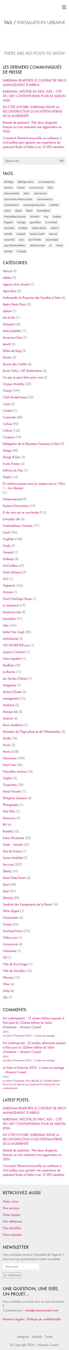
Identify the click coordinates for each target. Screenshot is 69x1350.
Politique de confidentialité (44, 1319)
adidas (7, 278)
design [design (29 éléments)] (18, 210)
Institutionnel (10, 639)
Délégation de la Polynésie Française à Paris (31, 444)
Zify (5, 997)
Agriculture (10, 291)
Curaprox (9, 437)
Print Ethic (9, 811)
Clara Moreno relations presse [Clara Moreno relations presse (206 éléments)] (18, 199)
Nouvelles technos (14, 772)
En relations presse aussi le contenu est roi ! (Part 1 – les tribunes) (34, 486)
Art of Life (9, 318)
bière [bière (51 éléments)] (50, 187)
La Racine (9, 672)
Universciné (10, 944)
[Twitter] (49, 1337)
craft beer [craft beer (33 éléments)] (54, 205)
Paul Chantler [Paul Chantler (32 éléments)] (35, 239)
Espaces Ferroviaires (16, 506)
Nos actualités (12, 1228)
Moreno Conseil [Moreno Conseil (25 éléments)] (37, 234)
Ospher (7, 778)
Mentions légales (14, 1319)
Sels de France (12, 851)
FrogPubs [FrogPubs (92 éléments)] (8, 222)
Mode (7, 738)
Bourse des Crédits (15, 364)
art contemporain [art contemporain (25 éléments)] (46, 181)
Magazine (9, 685)
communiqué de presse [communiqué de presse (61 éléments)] (34, 205)
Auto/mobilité (11, 331)
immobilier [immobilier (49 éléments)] (9, 228)
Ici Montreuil (11, 605)
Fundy (6, 546)
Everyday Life (11, 519)
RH (5, 825)
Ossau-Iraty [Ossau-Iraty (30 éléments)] (9, 239)
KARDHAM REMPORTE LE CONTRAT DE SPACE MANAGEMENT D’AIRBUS (34, 83)
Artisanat (8, 324)
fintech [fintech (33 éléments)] (29, 210)
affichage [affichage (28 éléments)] (8, 181)
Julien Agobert (12, 659)
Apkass (7, 311)
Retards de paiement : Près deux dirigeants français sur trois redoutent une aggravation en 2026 (32, 127)
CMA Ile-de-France (15, 397)
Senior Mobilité (13, 858)
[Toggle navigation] (64, 7)
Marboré (8, 705)
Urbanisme (9, 951)
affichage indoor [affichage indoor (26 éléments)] (25, 181)
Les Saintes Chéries (15, 679)
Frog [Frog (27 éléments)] (46, 216)
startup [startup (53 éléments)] (59, 245)
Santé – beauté (12, 845)
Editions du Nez (13, 470)
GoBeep (8, 559)
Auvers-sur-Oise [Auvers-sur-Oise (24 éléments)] (36, 187)
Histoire (8, 592)
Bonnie (7, 357)
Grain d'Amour (12, 572)
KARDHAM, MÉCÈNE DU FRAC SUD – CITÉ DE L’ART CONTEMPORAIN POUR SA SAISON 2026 (34, 96)
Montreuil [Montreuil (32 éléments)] (21, 234)
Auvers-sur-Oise (12, 338)
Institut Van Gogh (13, 632)
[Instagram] (23, 1337)
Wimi (6, 984)
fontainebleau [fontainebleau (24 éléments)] (43, 210)
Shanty (7, 871)
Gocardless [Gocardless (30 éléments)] (35, 222)
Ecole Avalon (11, 464)
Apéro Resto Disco (14, 304)
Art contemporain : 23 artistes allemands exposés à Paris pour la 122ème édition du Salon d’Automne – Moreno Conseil (34, 1047)
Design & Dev (11, 457)
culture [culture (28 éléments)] (7, 210)
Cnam (6, 404)
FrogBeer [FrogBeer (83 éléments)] (57, 216)
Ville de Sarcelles (14, 971)
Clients (7, 391)
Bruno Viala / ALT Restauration (22, 371)
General (8, 552)
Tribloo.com (10, 938)
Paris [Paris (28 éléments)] (21, 239)
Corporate (9, 417)
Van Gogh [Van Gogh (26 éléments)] (21, 251)
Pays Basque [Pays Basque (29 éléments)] (52, 239)
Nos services (11, 1208)
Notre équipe (11, 1215)
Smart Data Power (14, 878)
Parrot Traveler (12, 791)
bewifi (6, 344)
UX (5, 958)
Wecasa (8, 977)
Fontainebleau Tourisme (18, 526)
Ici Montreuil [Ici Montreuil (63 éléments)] (51, 222)
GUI (5, 579)
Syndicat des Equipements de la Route (27, 904)
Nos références (12, 1221)
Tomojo (7, 924)
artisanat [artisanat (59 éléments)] (8, 187)
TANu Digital (11, 911)
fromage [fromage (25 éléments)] (21, 222)
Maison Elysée (12, 692)
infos (5, 625)
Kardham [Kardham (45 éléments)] (23, 228)
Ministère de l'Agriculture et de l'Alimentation (32, 732)
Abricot (7, 271)
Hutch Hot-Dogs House (17, 599)
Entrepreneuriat (12, 499)
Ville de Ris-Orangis (15, 964)
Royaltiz (8, 831)
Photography (11, 805)
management (11, 698)
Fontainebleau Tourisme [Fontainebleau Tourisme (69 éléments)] (15, 216)
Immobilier (9, 619)
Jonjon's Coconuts (14, 652)
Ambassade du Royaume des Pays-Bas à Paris (32, 298)
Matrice (8, 718)
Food (6, 532)
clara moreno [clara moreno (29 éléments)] (40, 193)
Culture (7, 424)
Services (8, 865)
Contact (8, 411)
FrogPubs (8, 539)
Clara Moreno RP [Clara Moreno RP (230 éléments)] (44, 199)
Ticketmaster (11, 918)
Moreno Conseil (48, 1345)
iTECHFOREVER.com (16, 645)
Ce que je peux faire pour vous (23, 377)
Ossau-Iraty (10, 785)
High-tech (9, 586)
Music (6, 745)
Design (7, 450)
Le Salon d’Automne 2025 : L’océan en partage (29, 1035)
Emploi (7, 477)
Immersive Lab (12, 612)
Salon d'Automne (13, 838)
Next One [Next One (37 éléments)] (53, 234)
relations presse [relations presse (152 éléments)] (37, 245)
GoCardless (10, 566)
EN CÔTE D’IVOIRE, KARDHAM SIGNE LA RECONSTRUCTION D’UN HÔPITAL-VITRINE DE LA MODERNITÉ (32, 111)
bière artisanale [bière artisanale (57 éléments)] (11, 193)
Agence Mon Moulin (16, 284)
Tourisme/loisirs (12, 931)
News (6, 752)
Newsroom (10, 758)
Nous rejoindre (12, 1235)
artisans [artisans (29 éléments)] (21, 187)
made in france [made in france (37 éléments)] (39, 228)
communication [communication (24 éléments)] (11, 205)
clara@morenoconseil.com (41, 1310)
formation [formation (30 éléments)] (34, 216)
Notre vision (10, 1201)
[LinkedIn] (37, 1337)
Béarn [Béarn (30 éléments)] (26, 193)
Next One (9, 765)
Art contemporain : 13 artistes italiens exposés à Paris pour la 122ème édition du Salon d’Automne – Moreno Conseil (33, 1022)
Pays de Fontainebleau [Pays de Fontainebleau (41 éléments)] (14, 245)
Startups (8, 898)
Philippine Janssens (15, 798)
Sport (6, 884)
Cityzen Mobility (13, 384)
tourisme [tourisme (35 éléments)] (8, 251)
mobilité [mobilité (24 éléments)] (8, 234)
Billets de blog (12, 351)
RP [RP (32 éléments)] (50, 245)
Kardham (8, 665)
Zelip (6, 991)
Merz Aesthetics (13, 725)
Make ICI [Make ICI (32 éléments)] (55, 228)
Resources (9, 818)
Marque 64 (10, 712)
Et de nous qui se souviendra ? (22, 512)
